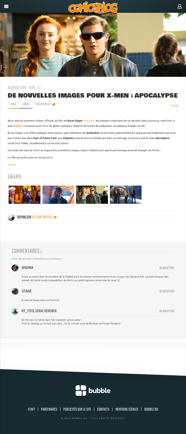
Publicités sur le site (77, 409)
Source (12, 164)
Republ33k (20, 217)
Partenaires (49, 409)
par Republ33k (43, 104)
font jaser (89, 120)
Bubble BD (151, 409)
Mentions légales (126, 409)
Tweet (174, 105)
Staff (31, 409)
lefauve (27, 291)
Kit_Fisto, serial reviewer (39, 311)
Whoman (27, 268)
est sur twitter (44, 217)
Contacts (103, 409)
